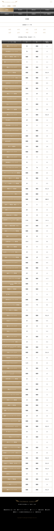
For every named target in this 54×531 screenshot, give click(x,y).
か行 (18, 29)
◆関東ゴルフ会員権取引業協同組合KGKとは (23, 512)
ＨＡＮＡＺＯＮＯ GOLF (12, 426)
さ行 (27, 29)
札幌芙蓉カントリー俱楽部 (12, 241)
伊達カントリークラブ (12, 331)
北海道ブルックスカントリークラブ (12, 468)
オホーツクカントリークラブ (11, 130)
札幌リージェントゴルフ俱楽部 (12, 257)
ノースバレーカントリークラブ (12, 394)
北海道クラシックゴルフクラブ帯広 (12, 447)
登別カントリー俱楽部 (12, 400)
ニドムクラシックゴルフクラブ (12, 384)
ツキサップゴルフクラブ (12, 363)
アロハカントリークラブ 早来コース (11, 77)
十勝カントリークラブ (12, 368)
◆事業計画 (38, 512)
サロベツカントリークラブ (12, 268)
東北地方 (20, 9)
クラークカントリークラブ (12, 167)
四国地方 (34, 14)
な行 (44, 29)
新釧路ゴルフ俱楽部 (11, 289)
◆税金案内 (47, 509)
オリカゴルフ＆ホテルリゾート (12, 136)
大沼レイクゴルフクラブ (12, 104)
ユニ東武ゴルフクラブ (12, 484)
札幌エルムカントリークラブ (11, 209)
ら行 (35, 32)
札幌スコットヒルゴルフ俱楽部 (12, 231)
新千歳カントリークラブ (12, 294)
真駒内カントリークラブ (12, 473)
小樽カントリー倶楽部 (12, 109)
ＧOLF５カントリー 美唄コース (12, 194)
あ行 (10, 29)
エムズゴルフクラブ (11, 99)
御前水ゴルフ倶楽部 (11, 188)
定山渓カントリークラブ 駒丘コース (11, 252)
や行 (27, 32)
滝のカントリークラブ (12, 326)
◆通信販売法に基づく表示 (10, 509)
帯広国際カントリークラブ (12, 120)
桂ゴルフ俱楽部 (11, 146)
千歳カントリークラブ (12, 352)
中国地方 (20, 14)
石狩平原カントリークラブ (12, 83)
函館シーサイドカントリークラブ (12, 410)
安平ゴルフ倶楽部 (12, 72)
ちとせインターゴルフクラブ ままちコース (11, 347)
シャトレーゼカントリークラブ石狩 (12, 278)
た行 (35, 29)
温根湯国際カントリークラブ (11, 141)
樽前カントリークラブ (12, 336)
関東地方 (34, 9)
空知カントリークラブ (12, 315)
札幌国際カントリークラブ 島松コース (11, 220)
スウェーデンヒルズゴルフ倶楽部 (12, 305)
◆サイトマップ (33, 509)
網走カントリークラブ (12, 67)
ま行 (18, 32)
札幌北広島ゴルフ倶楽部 (12, 215)
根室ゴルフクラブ (12, 389)
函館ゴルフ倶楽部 (12, 405)
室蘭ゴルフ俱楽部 (12, 479)
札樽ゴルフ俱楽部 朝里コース (12, 204)
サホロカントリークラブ (12, 262)
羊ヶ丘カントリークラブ (12, 431)
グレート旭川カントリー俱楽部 (12, 178)
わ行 (44, 32)
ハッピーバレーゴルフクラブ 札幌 (12, 421)
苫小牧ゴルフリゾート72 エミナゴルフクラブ (12, 373)
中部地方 (47, 9)
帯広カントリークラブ (12, 114)
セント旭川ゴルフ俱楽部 (12, 310)
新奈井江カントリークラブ (12, 299)
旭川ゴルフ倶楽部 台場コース (12, 56)
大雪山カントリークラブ (12, 320)
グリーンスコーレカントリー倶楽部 (12, 172)
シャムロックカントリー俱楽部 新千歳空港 (11, 284)
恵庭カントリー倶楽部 (12, 93)
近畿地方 (7, 14)
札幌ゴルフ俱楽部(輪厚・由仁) (12, 225)
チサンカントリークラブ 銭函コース (11, 341)
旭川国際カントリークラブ (12, 51)
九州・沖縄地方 (47, 14)
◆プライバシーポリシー (23, 509)
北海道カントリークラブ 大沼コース (11, 452)
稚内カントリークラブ (12, 489)
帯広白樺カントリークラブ (12, 125)
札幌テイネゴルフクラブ (12, 236)
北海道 (6, 9)
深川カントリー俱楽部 (12, 442)
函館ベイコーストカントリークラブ (12, 415)
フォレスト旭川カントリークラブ (12, 437)
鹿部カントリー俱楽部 (12, 273)
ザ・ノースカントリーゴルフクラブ (12, 199)
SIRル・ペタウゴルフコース (12, 88)
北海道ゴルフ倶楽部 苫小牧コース (12, 463)
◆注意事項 (41, 509)
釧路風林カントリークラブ (12, 162)
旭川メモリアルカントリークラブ (12, 62)
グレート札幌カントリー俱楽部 (12, 183)
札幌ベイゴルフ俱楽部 (12, 246)
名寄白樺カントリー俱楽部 (12, 378)
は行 (10, 32)
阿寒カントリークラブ (12, 46)
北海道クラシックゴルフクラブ (12, 458)
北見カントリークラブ (12, 151)
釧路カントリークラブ (12, 157)
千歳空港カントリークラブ (12, 357)
